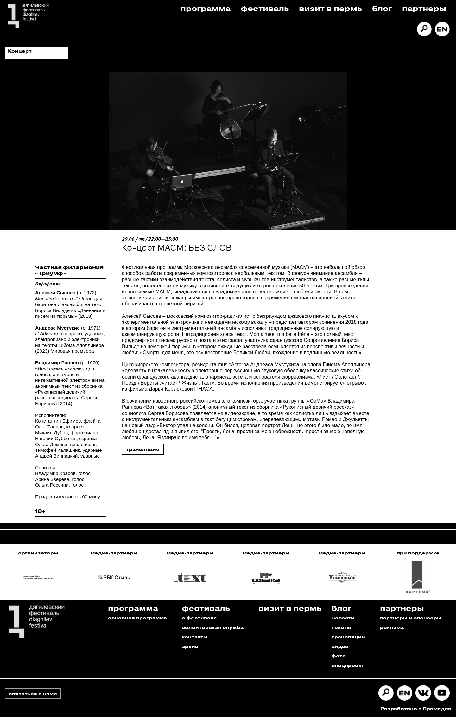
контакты (195, 636)
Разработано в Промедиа (415, 708)
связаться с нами (33, 693)
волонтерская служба (213, 627)
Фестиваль (265, 8)
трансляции (348, 636)
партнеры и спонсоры (410, 617)
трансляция (143, 449)
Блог (382, 8)
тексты (341, 627)
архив (190, 646)
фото (339, 655)
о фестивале (199, 617)
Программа (205, 8)
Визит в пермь (330, 8)
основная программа (137, 617)
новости (343, 617)
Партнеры (424, 8)
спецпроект (348, 665)
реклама (392, 627)
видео (340, 646)
